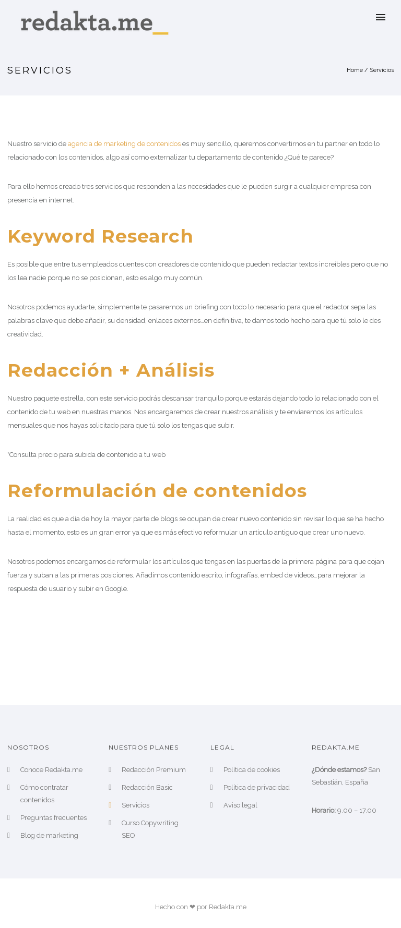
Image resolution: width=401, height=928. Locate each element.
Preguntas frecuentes (53, 818)
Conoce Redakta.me (51, 770)
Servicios (382, 70)
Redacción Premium (154, 770)
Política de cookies (251, 770)
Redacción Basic (147, 787)
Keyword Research (100, 236)
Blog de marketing (49, 835)
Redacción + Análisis (111, 370)
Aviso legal (240, 805)
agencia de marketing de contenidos (124, 144)
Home (355, 70)
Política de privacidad (256, 787)
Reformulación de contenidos (157, 490)
